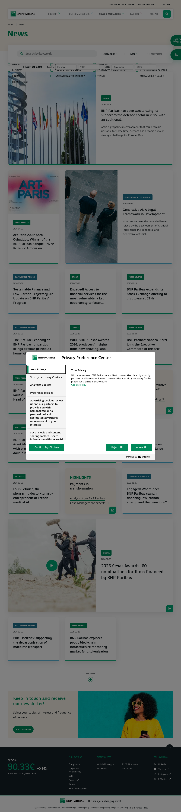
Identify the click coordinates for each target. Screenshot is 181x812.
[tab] (46, 369)
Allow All (141, 447)
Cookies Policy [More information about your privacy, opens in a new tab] (78, 384)
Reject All (117, 447)
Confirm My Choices (46, 447)
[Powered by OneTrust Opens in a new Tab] (139, 457)
